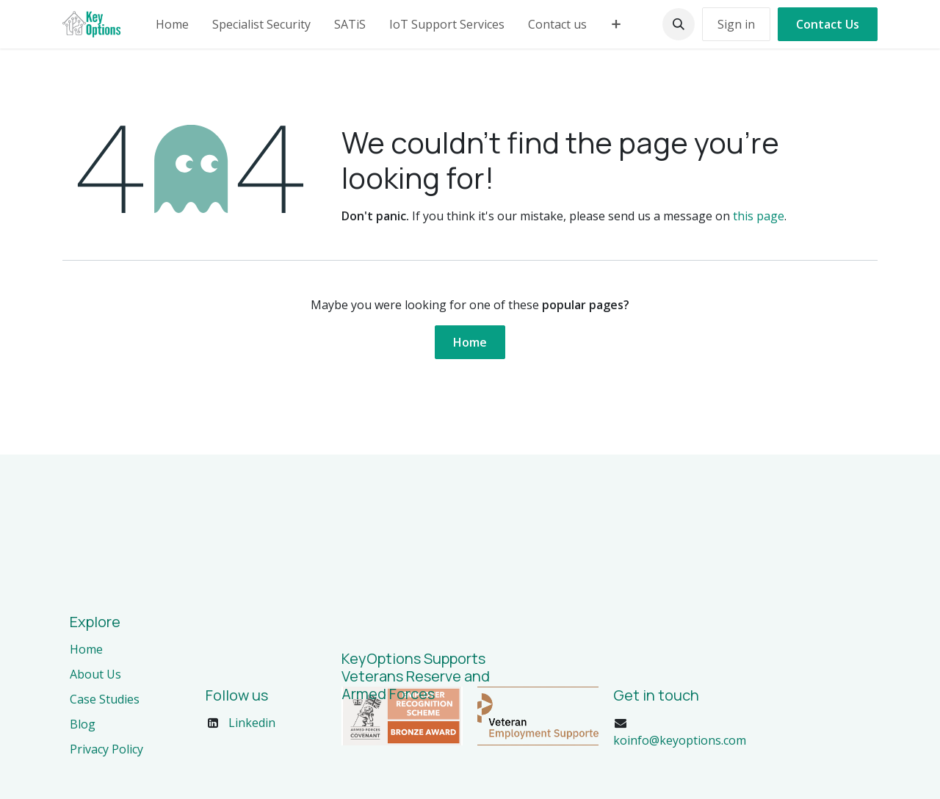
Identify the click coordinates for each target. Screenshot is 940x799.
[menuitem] (172, 24)
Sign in (736, 24)
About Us (95, 674)
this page (758, 216)
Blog (82, 724)
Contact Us (827, 24)
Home (470, 342)
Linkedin (251, 723)
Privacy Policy (106, 749)
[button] (678, 24)
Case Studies (105, 699)
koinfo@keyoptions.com (679, 740)
